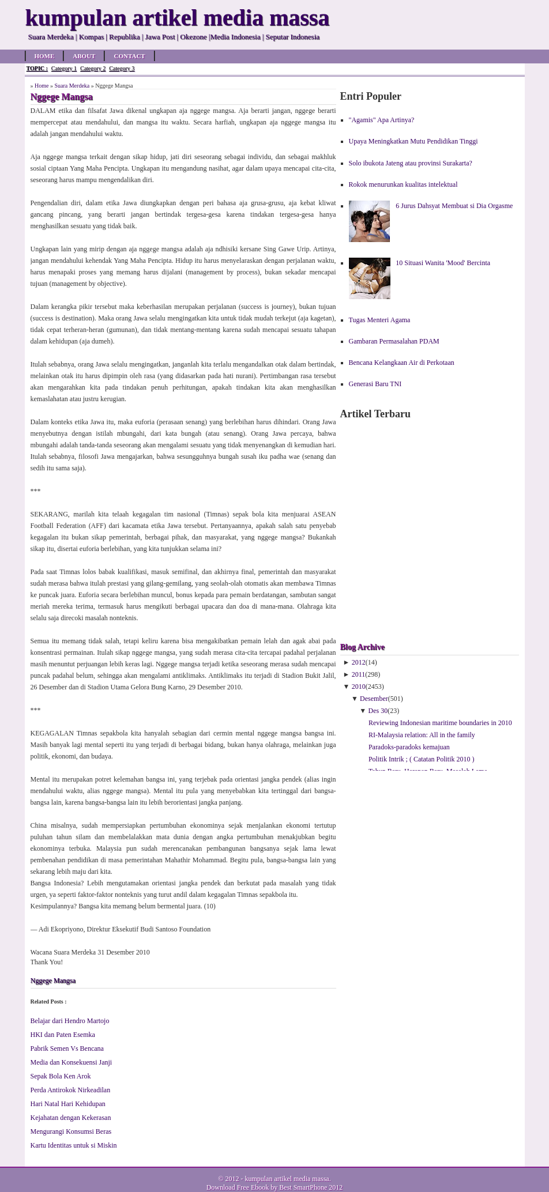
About (84, 55)
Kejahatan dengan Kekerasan (71, 1118)
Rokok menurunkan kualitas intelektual (403, 184)
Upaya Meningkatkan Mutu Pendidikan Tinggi (413, 141)
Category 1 (64, 68)
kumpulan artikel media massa (287, 1179)
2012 (359, 662)
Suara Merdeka (71, 85)
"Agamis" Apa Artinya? (382, 120)
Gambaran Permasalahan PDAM (394, 341)
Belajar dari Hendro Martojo (70, 1021)
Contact (129, 55)
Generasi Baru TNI (375, 384)
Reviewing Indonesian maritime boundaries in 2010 (440, 723)
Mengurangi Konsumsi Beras (71, 1131)
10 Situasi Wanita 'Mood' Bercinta (443, 263)
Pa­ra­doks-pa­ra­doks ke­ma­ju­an (409, 747)
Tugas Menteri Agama (380, 320)
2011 (359, 674)
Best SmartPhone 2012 (311, 1187)
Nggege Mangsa (53, 980)
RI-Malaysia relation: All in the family (421, 735)
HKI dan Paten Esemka (63, 1035)
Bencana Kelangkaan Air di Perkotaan (401, 363)
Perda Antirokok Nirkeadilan (71, 1090)
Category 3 (121, 68)
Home (45, 55)
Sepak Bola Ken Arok (61, 1076)
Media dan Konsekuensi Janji (71, 1062)
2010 (359, 686)
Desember (374, 699)
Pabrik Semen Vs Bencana (67, 1048)
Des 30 (378, 711)
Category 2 (93, 68)
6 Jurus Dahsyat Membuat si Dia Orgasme (454, 206)
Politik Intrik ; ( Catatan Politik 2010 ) (421, 759)
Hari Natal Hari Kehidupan (68, 1104)
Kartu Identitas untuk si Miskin (74, 1145)
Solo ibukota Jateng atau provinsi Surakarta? (410, 163)
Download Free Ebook (237, 1187)
